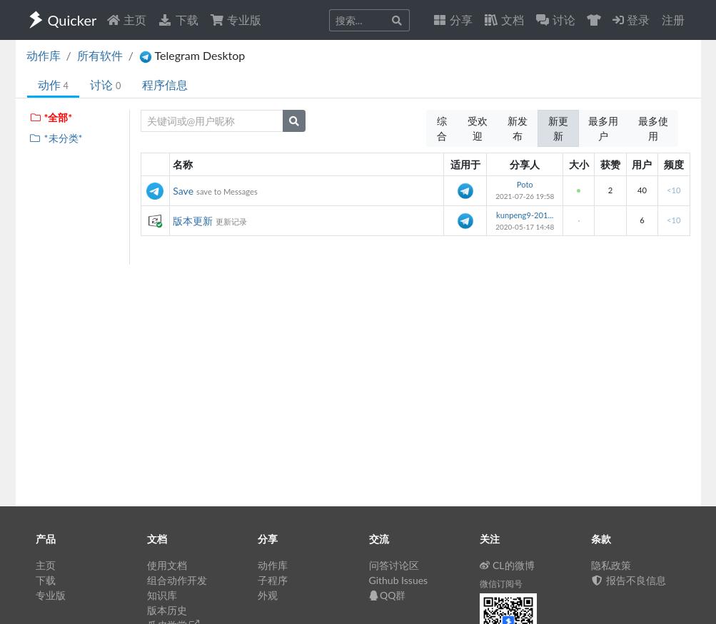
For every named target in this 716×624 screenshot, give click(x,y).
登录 (631, 19)
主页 (126, 19)
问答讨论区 (394, 565)
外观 (268, 595)
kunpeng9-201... (524, 215)
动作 (53, 84)
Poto (525, 184)
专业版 (235, 19)
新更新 (558, 128)
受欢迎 (478, 128)
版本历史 (167, 610)
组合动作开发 (177, 580)
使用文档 (167, 565)
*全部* (51, 117)
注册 (673, 19)
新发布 (518, 128)
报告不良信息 (629, 580)
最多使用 (653, 128)
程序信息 (165, 84)
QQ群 (387, 595)
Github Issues (398, 580)
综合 (442, 128)
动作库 (43, 55)
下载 (178, 19)
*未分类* (56, 138)
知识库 (162, 595)
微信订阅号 (501, 583)
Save (183, 191)
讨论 (105, 84)
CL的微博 (507, 565)
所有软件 (100, 55)
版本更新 (193, 221)
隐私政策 (611, 565)
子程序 (273, 580)
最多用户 (603, 128)
